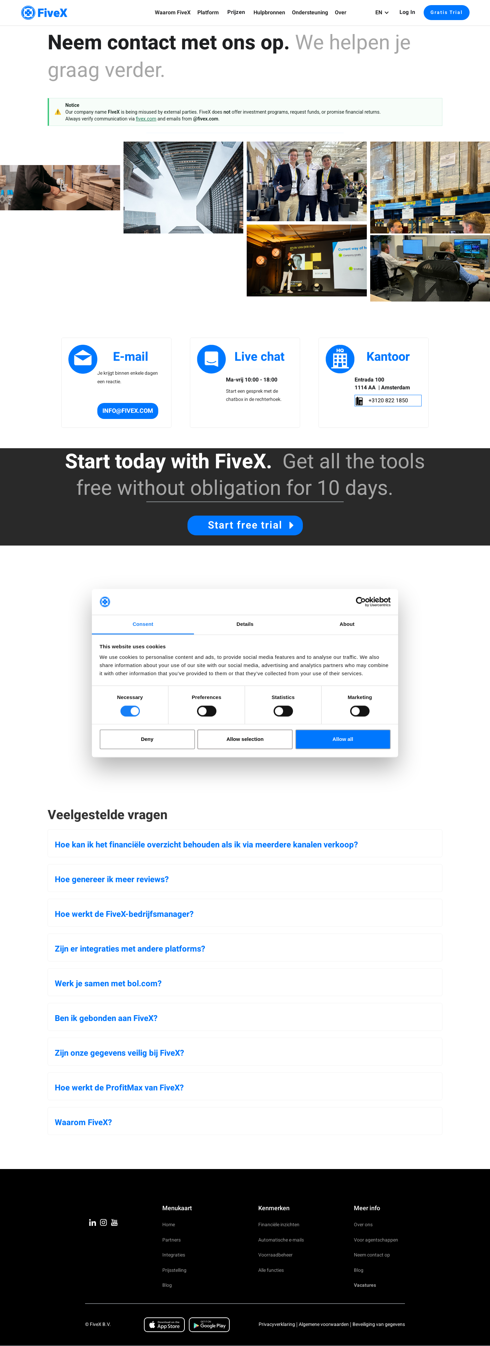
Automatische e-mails (281, 1240)
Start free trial (245, 525)
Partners (171, 1240)
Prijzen (236, 12)
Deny (147, 739)
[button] (172, 13)
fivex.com (146, 118)
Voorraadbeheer (275, 1255)
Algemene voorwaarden (324, 1324)
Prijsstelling (174, 1270)
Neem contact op (372, 1255)
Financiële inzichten (278, 1224)
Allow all (342, 739)
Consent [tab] (143, 624)
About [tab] (347, 624)
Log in (407, 12)
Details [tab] (245, 624)
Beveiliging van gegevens (379, 1324)
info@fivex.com (127, 411)
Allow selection (244, 739)
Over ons (363, 1224)
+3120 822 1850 (388, 400)
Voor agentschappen (376, 1240)
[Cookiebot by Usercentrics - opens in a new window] (361, 602)
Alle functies (271, 1270)
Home (168, 1224)
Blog (167, 1285)
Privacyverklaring (277, 1324)
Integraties (173, 1255)
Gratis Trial (446, 12)
